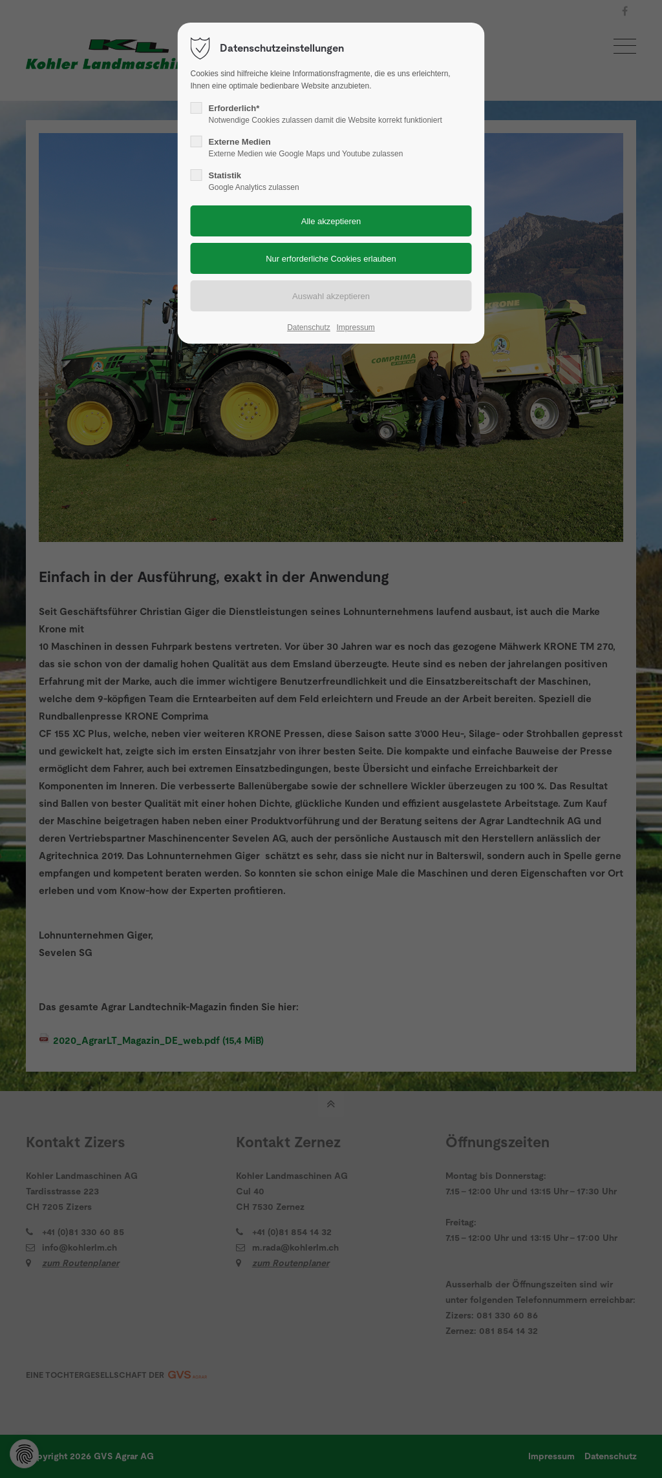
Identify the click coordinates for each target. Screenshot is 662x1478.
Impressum (355, 327)
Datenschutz (308, 327)
